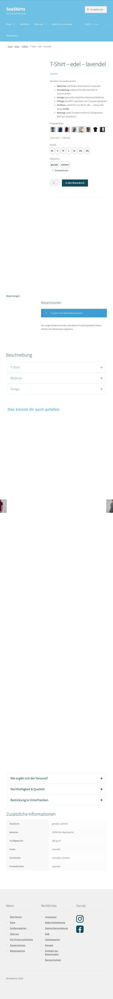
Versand (49, 945)
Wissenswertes (17, 950)
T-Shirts (24, 46)
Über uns (38, 24)
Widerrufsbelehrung (55, 922)
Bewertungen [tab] (13, 295)
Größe (53, 144)
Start (10, 46)
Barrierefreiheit (53, 959)
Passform (55, 158)
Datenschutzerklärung (56, 928)
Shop (8, 24)
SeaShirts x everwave (62, 24)
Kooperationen (17, 945)
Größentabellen (18, 928)
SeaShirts (15, 9)
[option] (52, 150)
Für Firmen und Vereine (21, 939)
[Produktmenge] (55, 182)
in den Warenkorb (74, 182)
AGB (47, 933)
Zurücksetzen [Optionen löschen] (61, 170)
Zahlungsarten (52, 939)
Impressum (50, 916)
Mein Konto (12, 35)
